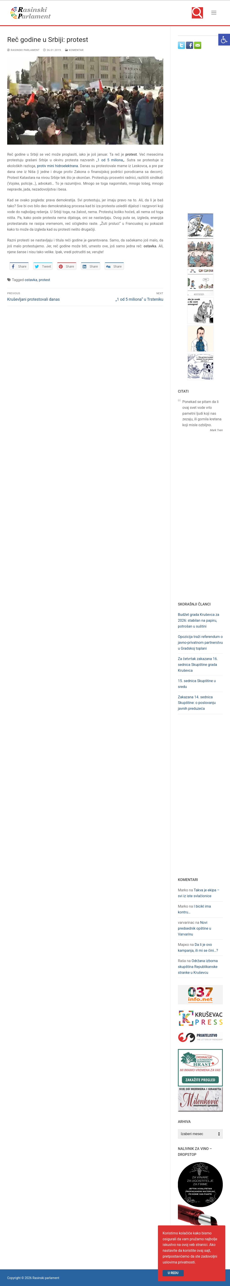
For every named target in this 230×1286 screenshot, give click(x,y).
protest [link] (44, 280)
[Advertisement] (204, 135)
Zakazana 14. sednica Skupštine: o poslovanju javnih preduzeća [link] (197, 703)
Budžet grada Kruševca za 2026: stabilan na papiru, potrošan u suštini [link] (198, 620)
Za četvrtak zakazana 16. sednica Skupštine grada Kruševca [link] (198, 665)
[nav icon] (214, 13)
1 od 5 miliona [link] (110, 160)
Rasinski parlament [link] (23, 50)
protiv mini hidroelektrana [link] (57, 166)
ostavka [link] (31, 280)
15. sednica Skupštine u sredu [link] (197, 684)
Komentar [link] (74, 50)
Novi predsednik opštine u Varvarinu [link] (194, 928)
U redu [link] (173, 1273)
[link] (224, 40)
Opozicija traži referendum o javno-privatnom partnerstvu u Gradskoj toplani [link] (200, 643)
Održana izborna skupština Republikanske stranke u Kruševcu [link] (198, 967)
